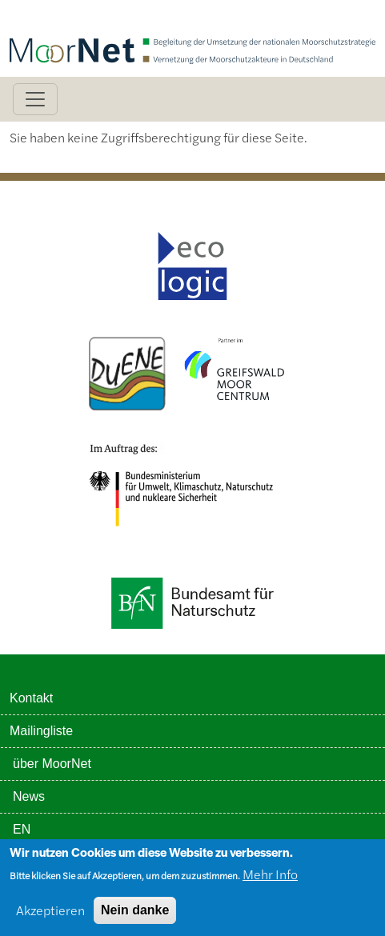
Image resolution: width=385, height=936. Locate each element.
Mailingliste (41, 731)
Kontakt (31, 698)
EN (21, 829)
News (29, 796)
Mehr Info (270, 879)
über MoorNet (52, 763)
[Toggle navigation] (35, 99)
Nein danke (135, 915)
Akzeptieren (50, 915)
